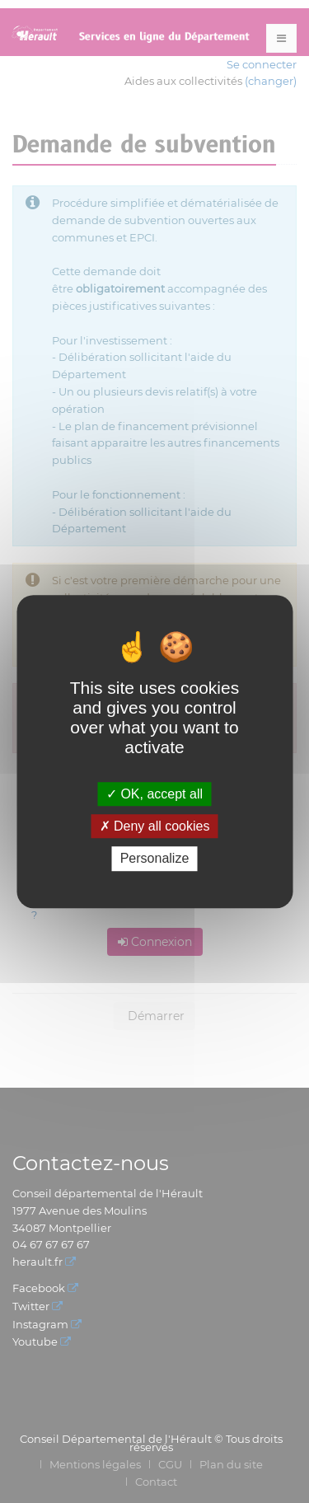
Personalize (155, 859)
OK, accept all (154, 794)
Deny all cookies (155, 826)
